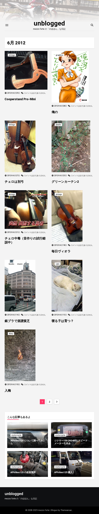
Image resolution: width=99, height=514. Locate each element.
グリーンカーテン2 (65, 181)
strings (12, 55)
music (20, 264)
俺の (55, 112)
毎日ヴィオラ (61, 251)
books (11, 264)
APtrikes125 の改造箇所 (23, 472)
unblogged (49, 23)
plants (58, 125)
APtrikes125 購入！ (64, 472)
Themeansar (66, 510)
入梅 (8, 390)
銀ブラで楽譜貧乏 (17, 321)
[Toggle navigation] (7, 25)
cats (57, 264)
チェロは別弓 (14, 181)
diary (11, 334)
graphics (59, 55)
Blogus (54, 510)
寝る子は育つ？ (63, 321)
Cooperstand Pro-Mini (20, 99)
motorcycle (16, 435)
